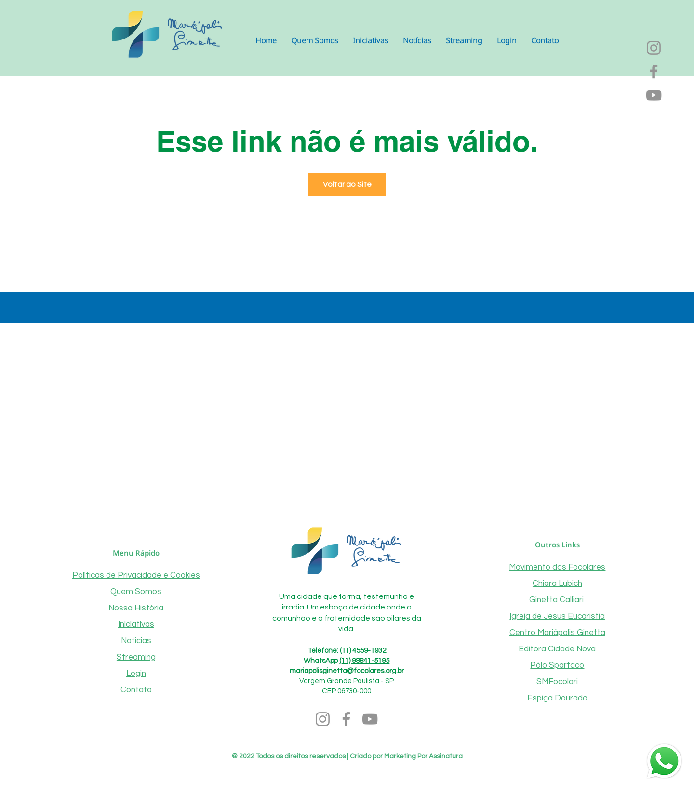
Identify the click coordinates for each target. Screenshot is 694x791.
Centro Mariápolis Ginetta (557, 632)
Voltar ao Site (347, 184)
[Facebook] (653, 71)
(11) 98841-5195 (364, 660)
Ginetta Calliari (557, 600)
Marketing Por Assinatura (423, 756)
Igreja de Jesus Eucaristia (557, 616)
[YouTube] (653, 95)
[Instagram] (653, 48)
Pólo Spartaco (557, 665)
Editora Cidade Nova (557, 649)
